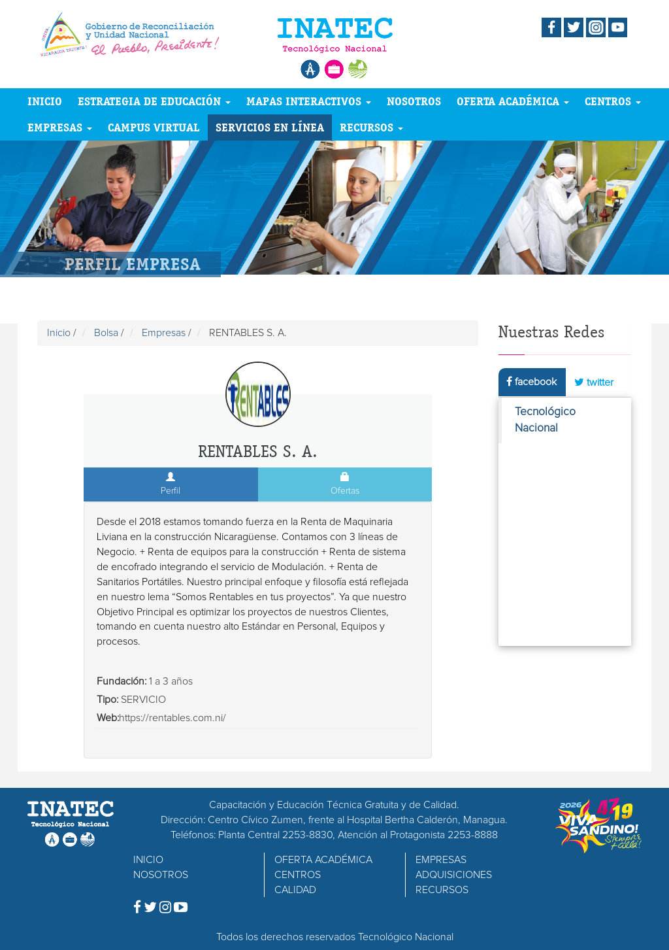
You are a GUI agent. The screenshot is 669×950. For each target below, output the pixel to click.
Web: (108, 718)
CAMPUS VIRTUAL (154, 127)
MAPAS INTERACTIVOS (308, 101)
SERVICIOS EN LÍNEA (270, 127)
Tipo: (107, 699)
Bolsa (106, 333)
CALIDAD (295, 890)
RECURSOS (371, 127)
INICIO (44, 101)
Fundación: (121, 681)
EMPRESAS (59, 127)
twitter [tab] (593, 382)
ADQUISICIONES (454, 875)
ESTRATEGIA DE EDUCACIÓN (154, 101)
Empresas (164, 333)
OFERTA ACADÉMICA (513, 101)
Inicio (59, 333)
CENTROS (613, 101)
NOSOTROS (414, 101)
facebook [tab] (531, 381)
